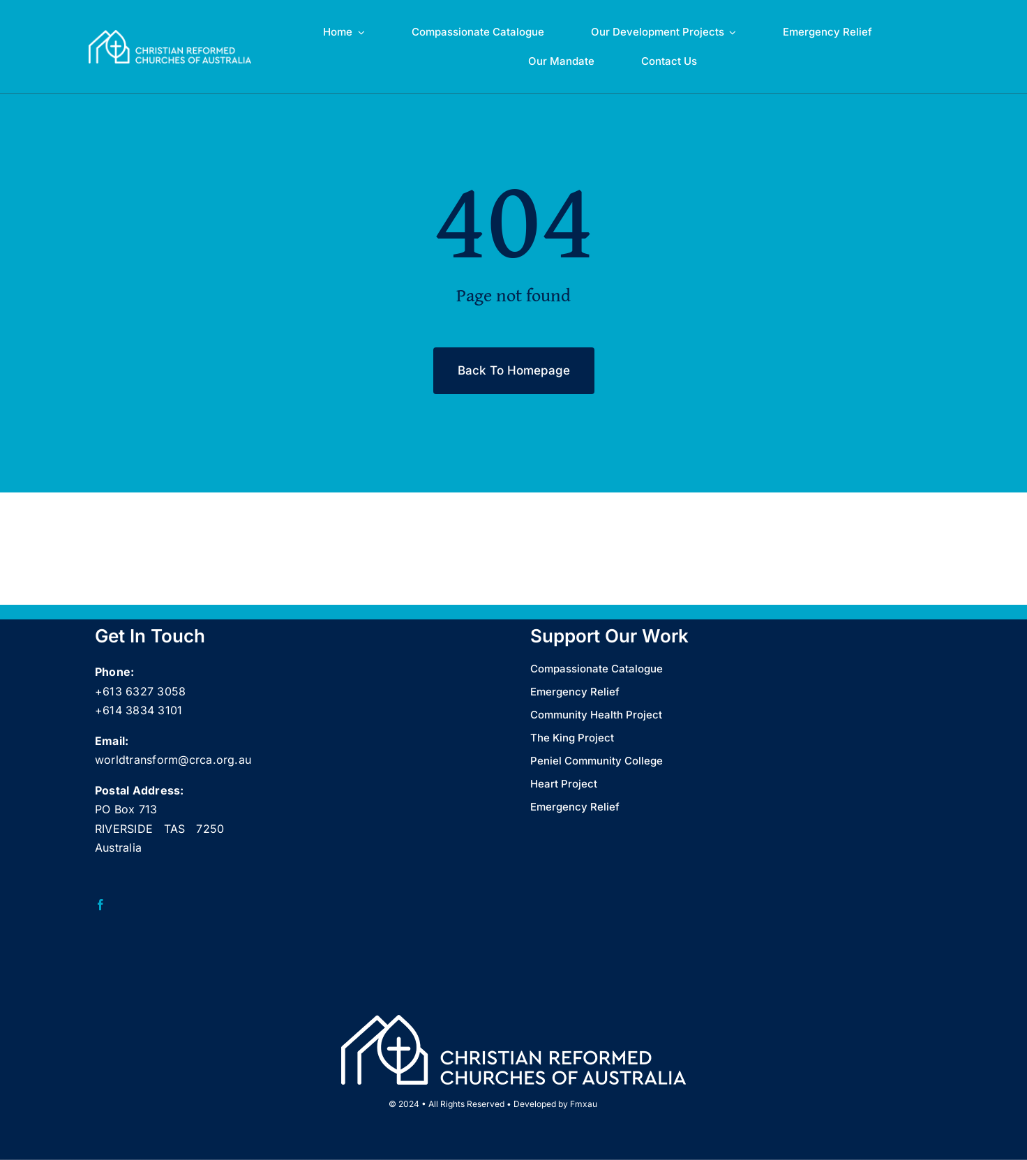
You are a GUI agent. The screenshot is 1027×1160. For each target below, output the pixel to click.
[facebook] (100, 904)
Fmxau (583, 1104)
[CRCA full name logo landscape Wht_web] (170, 36)
